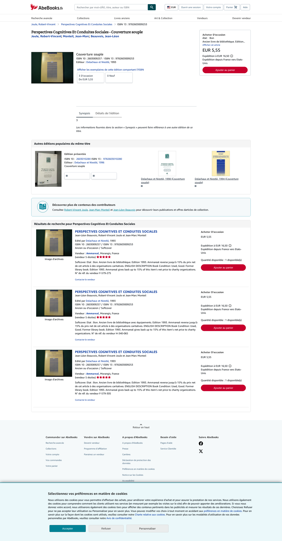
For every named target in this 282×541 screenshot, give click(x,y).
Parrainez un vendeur (94, 454)
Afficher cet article (211, 45)
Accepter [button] (67, 528)
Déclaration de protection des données (136, 462)
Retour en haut (141, 427)
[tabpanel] (136, 125)
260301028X (83, 158)
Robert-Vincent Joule (76, 209)
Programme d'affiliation (95, 448)
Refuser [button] (106, 528)
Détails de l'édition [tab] (107, 113)
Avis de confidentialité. (119, 518)
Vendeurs (202, 18)
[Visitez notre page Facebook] (201, 443)
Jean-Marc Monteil (99, 209)
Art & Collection (163, 18)
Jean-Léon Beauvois (124, 209)
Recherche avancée (41, 18)
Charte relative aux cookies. (150, 514)
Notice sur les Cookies (132, 475)
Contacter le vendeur (85, 279)
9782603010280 (112, 158)
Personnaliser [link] (147, 528)
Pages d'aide (166, 443)
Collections (83, 18)
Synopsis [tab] (84, 113)
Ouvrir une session (191, 7)
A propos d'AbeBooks (132, 443)
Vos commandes (54, 460)
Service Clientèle (168, 448)
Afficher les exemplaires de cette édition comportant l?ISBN (110, 69)
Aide (245, 7)
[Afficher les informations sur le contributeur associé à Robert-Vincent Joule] (46, 36)
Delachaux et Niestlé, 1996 (89, 162)
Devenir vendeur (241, 18)
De (91, 77)
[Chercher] (152, 7)
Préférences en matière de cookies (138, 469)
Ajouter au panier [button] (225, 69)
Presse (125, 448)
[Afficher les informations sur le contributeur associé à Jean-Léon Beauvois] (105, 36)
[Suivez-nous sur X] (201, 451)
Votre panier (52, 466)
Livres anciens (122, 18)
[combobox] (111, 7)
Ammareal (92, 253)
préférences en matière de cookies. (223, 510)
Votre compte (213, 7)
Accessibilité (128, 480)
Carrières (126, 454)
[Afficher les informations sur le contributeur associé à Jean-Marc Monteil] (76, 36)
